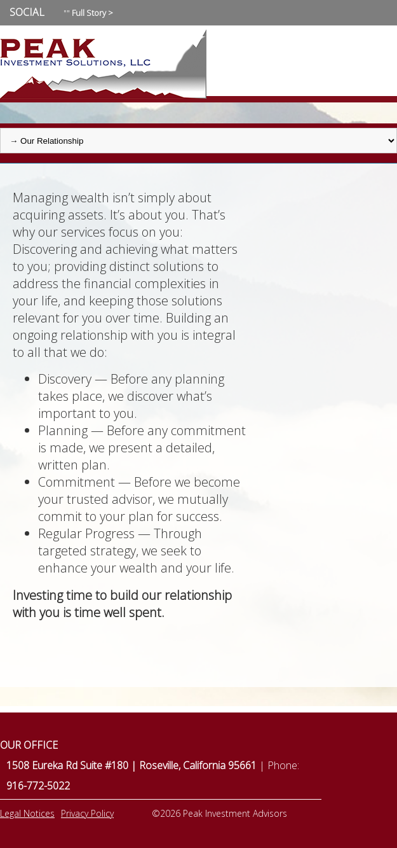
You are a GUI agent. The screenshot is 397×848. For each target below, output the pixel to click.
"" (88, 12)
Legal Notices (27, 813)
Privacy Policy (87, 813)
